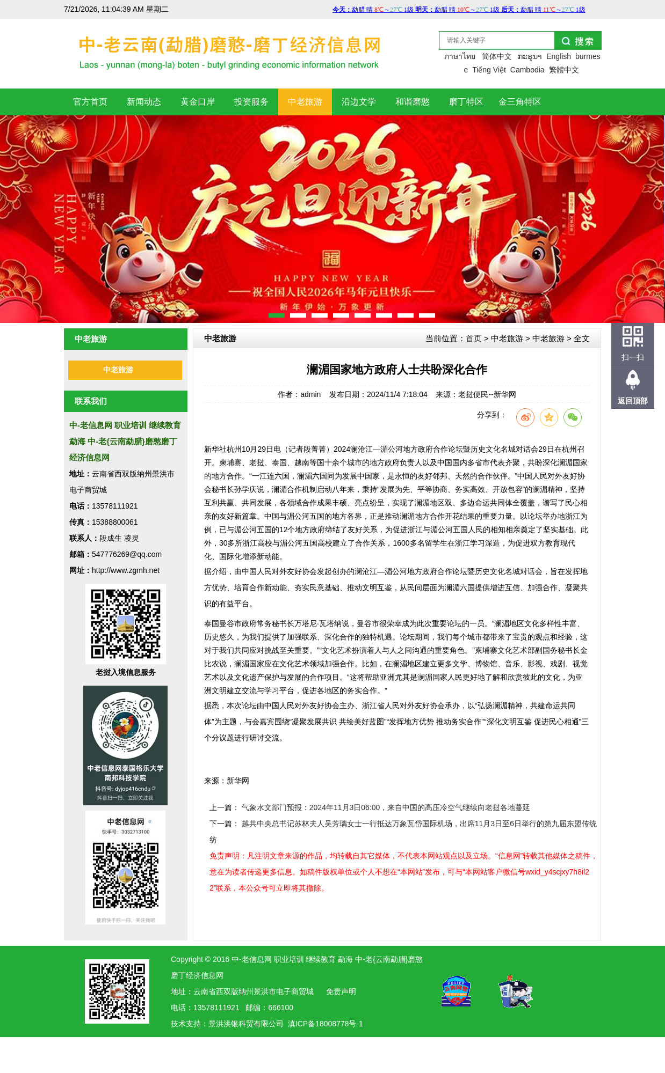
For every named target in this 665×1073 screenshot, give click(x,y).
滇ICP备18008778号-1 (325, 1023)
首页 (474, 338)
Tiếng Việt (489, 69)
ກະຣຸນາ (530, 56)
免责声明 (341, 991)
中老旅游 (118, 370)
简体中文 (497, 56)
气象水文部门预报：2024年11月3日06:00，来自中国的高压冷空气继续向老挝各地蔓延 (386, 807)
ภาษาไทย (459, 56)
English (558, 56)
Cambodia (527, 69)
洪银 (230, 1023)
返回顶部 (633, 400)
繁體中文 (564, 69)
